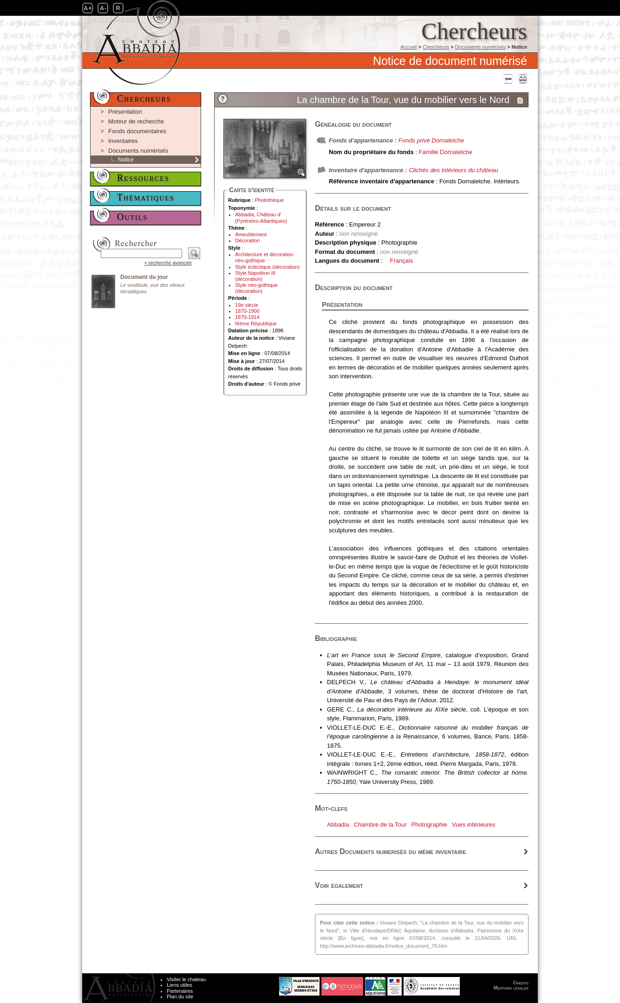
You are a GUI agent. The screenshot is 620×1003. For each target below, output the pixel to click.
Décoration (247, 240)
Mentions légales (511, 987)
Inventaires (123, 140)
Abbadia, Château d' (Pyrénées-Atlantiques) (261, 217)
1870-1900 (247, 311)
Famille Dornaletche (446, 152)
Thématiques (146, 197)
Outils (132, 217)
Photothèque (269, 200)
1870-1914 (247, 317)
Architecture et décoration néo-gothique (264, 257)
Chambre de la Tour (380, 824)
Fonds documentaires (137, 131)
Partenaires (180, 991)
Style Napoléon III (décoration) (255, 276)
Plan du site (180, 996)
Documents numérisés (480, 47)
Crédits (521, 982)
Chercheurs (436, 47)
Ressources (143, 178)
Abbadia (338, 824)
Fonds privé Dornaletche (431, 140)
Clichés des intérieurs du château (453, 170)
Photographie (429, 824)
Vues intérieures (473, 824)
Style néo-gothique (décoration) (256, 288)
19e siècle (246, 305)
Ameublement (251, 234)
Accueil (408, 47)
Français (401, 260)
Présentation (125, 111)
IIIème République (255, 323)
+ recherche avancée (168, 262)
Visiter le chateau (186, 979)
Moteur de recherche (136, 121)
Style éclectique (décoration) (267, 267)
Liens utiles (179, 985)
